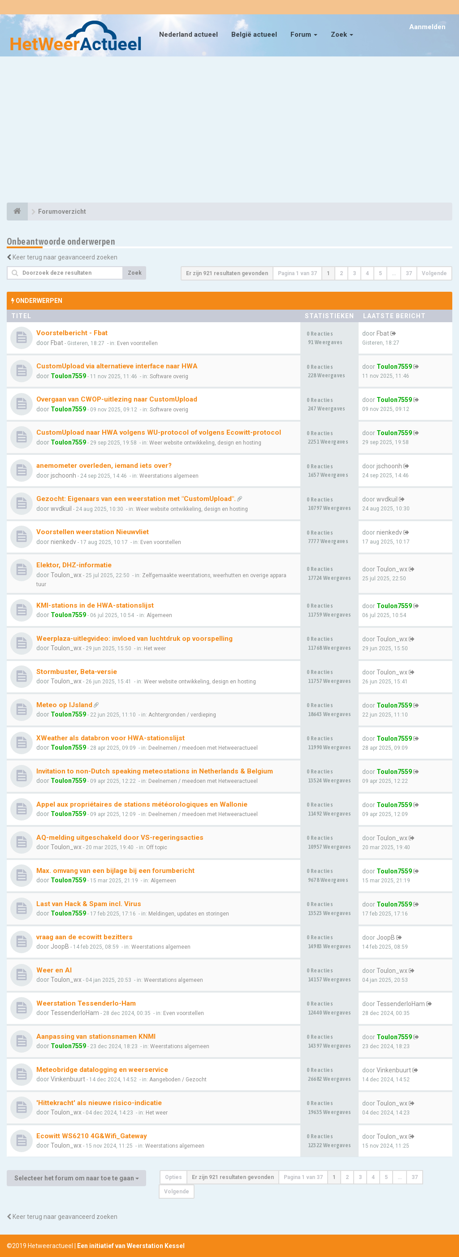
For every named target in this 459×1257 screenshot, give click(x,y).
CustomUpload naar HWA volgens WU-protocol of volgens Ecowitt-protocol (158, 432)
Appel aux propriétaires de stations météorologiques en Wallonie (141, 804)
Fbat (57, 342)
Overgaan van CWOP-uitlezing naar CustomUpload (116, 399)
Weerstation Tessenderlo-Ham (86, 1003)
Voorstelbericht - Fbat (72, 333)
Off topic (156, 847)
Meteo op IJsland (64, 705)
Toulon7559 (68, 376)
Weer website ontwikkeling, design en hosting (205, 443)
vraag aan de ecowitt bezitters (84, 937)
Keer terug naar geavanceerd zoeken (65, 257)
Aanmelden (427, 27)
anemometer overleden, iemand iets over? (104, 466)
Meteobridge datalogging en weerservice (102, 1070)
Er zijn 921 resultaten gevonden (227, 273)
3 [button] (354, 273)
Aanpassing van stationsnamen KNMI (96, 1036)
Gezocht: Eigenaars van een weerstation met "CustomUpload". (136, 499)
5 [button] (380, 273)
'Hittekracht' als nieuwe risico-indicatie (99, 1103)
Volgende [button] (434, 273)
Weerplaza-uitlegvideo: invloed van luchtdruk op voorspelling (134, 639)
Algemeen (159, 615)
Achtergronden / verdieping (182, 715)
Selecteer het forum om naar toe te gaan (76, 1178)
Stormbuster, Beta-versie (76, 672)
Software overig (169, 376)
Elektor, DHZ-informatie (74, 565)
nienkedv (63, 541)
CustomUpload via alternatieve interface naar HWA (117, 366)
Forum (303, 34)
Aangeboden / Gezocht (178, 1079)
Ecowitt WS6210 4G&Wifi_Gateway (91, 1136)
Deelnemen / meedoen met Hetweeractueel (203, 748)
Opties (173, 1177)
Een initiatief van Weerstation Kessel (131, 1245)
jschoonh (63, 475)
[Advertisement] (229, 131)
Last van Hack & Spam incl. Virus (88, 904)
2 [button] (341, 273)
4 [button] (367, 273)
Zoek (342, 34)
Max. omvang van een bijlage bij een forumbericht (115, 871)
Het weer (155, 648)
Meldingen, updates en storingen (188, 914)
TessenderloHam (75, 1012)
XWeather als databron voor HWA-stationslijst (110, 738)
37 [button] (409, 273)
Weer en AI (54, 970)
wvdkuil (61, 508)
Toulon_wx (66, 575)
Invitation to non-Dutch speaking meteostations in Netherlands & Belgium (154, 771)
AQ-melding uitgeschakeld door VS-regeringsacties (120, 838)
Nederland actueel (188, 34)
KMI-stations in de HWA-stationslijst (95, 605)
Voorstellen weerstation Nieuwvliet (92, 532)
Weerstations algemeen (169, 476)
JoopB (60, 946)
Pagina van (297, 273)
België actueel (254, 34)
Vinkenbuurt (68, 1079)
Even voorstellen (137, 343)
